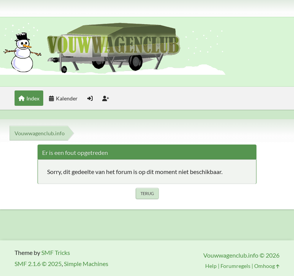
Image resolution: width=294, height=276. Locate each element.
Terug (147, 193)
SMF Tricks (55, 252)
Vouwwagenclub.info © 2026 (241, 255)
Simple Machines (86, 263)
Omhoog (266, 266)
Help (211, 266)
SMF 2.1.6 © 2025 (38, 263)
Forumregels (235, 266)
